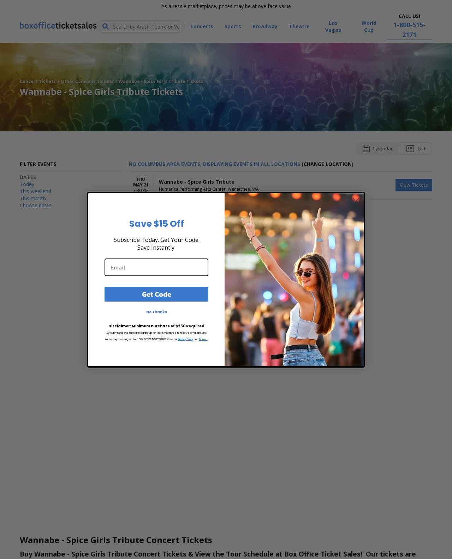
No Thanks (156, 312)
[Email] (156, 267)
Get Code (156, 294)
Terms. (203, 339)
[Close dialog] (356, 201)
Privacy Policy (185, 339)
